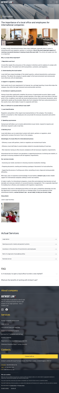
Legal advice (29, 239)
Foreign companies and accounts (10, 321)
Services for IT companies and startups (12, 334)
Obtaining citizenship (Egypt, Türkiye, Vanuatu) (14, 344)
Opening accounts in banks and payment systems (29, 244)
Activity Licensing (6, 337)
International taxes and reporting (10, 327)
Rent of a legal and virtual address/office (29, 254)
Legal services (5, 324)
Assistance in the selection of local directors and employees (29, 249)
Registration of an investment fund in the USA (14, 341)
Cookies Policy (13, 385)
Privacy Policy (21, 385)
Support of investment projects (10, 331)
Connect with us (29, 356)
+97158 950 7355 (7, 367)
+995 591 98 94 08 (7, 370)
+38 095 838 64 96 (9, 365)
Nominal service (29, 259)
